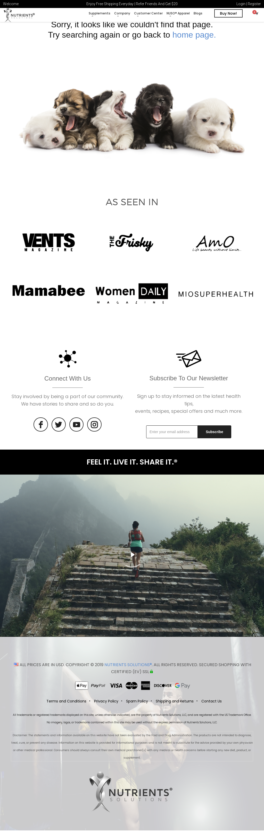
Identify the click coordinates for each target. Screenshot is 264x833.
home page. (194, 37)
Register (254, 4)
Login (240, 4)
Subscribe (214, 434)
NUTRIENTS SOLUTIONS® (128, 667)
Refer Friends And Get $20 (157, 4)
